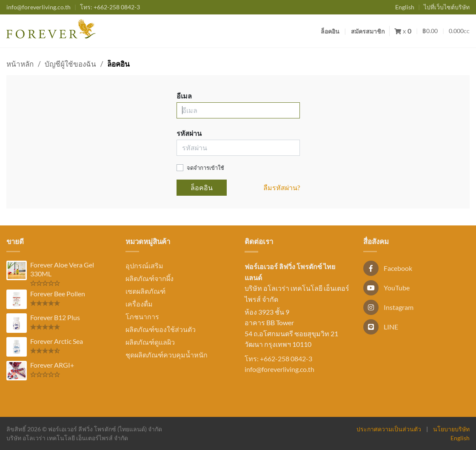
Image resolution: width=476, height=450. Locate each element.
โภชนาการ (142, 316)
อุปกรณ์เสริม (144, 266)
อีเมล (184, 96)
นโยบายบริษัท (451, 429)
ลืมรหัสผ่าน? (281, 187)
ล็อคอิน (330, 31)
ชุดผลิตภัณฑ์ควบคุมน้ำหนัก (166, 355)
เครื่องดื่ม (139, 304)
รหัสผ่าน (189, 133)
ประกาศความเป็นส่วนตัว (388, 429)
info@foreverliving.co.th (38, 7)
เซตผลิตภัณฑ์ (145, 291)
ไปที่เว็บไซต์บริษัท (447, 7)
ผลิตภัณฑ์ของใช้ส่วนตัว (160, 329)
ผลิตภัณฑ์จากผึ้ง (149, 278)
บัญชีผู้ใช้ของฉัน (70, 63)
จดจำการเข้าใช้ (205, 167)
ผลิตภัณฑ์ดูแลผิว (150, 342)
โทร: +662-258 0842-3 (278, 358)
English (404, 7)
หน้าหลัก (20, 63)
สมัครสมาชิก (368, 31)
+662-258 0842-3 (110, 7)
